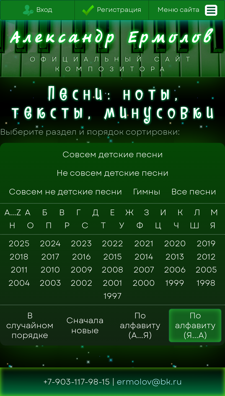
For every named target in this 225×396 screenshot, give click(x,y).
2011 (19, 269)
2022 (112, 243)
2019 (206, 243)
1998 (206, 282)
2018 (18, 256)
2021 (143, 243)
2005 (206, 269)
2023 (81, 243)
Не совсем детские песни (112, 173)
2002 (81, 282)
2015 (112, 256)
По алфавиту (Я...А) (195, 325)
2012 (206, 256)
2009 (81, 269)
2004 (19, 282)
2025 (18, 243)
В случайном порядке (29, 325)
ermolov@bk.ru (149, 382)
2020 (175, 243)
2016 (81, 256)
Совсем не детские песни (65, 192)
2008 (112, 269)
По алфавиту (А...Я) (140, 325)
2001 (112, 282)
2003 (50, 282)
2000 (143, 282)
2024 (50, 243)
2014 (143, 256)
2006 (175, 269)
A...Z (11, 212)
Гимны (146, 192)
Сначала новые (84, 325)
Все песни (193, 192)
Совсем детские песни (112, 154)
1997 (112, 296)
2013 (174, 256)
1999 (174, 282)
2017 (50, 256)
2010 (50, 269)
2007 (143, 269)
